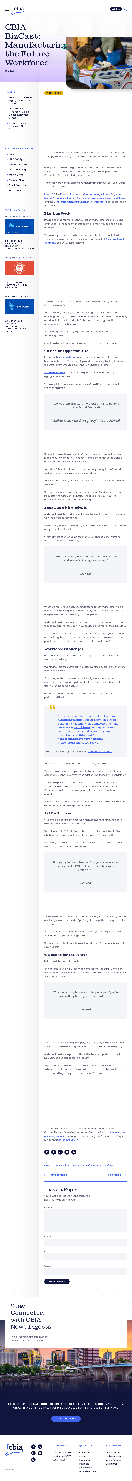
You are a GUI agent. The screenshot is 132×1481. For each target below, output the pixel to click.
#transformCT (94, 739)
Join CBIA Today (66, 1418)
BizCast (48, 1165)
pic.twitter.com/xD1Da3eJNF (78, 742)
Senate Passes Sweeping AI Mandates (17, 126)
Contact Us (85, 1452)
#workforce (82, 727)
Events (82, 1456)
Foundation (84, 1460)
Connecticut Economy (67, 1165)
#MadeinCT (86, 735)
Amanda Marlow (68, 1140)
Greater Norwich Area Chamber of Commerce (80, 201)
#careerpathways (70, 739)
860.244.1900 (59, 1460)
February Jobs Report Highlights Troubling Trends (21, 100)
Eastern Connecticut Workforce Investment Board (96, 198)
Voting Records (113, 1460)
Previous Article (58, 1174)
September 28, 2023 (100, 751)
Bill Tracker (111, 1463)
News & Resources (88, 1471)
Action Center (113, 1452)
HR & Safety (15, 159)
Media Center (16, 174)
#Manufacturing (70, 719)
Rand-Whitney (68, 357)
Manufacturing (91, 1165)
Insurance (84, 1463)
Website (48, 1266)
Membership (85, 1467)
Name (47, 1236)
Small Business (17, 185)
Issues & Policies (18, 164)
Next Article (114, 1174)
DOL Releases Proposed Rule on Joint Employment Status (19, 113)
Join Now (116, 9)
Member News (17, 180)
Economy (14, 154)
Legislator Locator (115, 1456)
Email (47, 1251)
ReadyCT (49, 194)
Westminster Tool (54, 372)
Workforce (108, 1165)
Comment (49, 1207)
